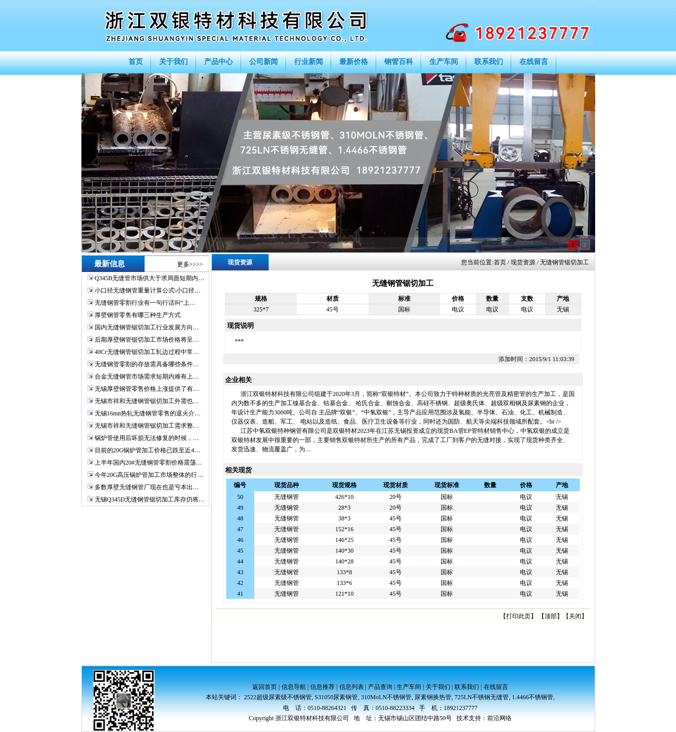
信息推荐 (322, 687)
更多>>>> (190, 264)
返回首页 (264, 687)
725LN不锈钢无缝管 (481, 697)
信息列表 (351, 687)
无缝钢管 (286, 496)
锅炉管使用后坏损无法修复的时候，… (147, 438)
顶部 (550, 616)
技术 (462, 718)
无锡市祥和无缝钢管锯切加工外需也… (147, 401)
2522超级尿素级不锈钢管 (278, 697)
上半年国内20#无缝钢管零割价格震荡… (148, 462)
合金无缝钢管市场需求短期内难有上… (147, 376)
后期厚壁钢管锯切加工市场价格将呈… (147, 339)
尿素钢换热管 (433, 697)
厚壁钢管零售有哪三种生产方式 (138, 315)
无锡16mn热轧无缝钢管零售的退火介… (148, 413)
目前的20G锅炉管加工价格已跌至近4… (148, 450)
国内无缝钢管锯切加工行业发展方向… (147, 327)
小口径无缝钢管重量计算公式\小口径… (148, 290)
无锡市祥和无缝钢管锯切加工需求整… (147, 425)
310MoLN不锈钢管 (386, 697)
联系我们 (466, 687)
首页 (500, 262)
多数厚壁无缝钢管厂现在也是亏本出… (147, 487)
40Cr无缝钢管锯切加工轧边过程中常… (147, 351)
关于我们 (438, 687)
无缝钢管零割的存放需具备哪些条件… (147, 364)
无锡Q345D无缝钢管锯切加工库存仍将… (150, 499)
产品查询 (380, 687)
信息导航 (293, 687)
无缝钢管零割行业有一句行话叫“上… (145, 302)
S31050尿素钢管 (336, 697)
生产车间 (409, 687)
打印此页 (518, 616)
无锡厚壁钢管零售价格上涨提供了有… (147, 388)
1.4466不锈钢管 (532, 697)
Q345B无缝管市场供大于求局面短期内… (150, 278)
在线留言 (496, 687)
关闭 (575, 616)
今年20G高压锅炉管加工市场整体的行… (149, 474)
